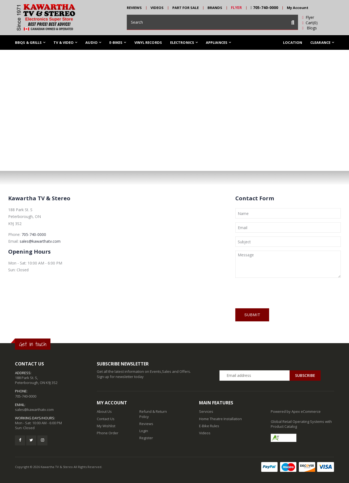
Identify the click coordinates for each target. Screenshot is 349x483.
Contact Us (106, 418)
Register (146, 437)
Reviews (146, 423)
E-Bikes (116, 42)
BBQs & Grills (28, 42)
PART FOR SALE (185, 7)
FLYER (236, 7)
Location (292, 42)
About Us (104, 411)
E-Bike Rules (209, 425)
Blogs (309, 27)
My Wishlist (106, 425)
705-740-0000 (264, 7)
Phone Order (107, 432)
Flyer (308, 17)
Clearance (320, 42)
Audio (91, 42)
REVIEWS (134, 7)
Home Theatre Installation (220, 418)
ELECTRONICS (182, 42)
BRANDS (214, 7)
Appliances (216, 42)
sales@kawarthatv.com (40, 241)
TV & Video (63, 42)
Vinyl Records (148, 42)
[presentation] (276, 292)
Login (143, 430)
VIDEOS (157, 7)
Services (206, 411)
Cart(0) (310, 22)
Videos (204, 432)
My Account (297, 7)
